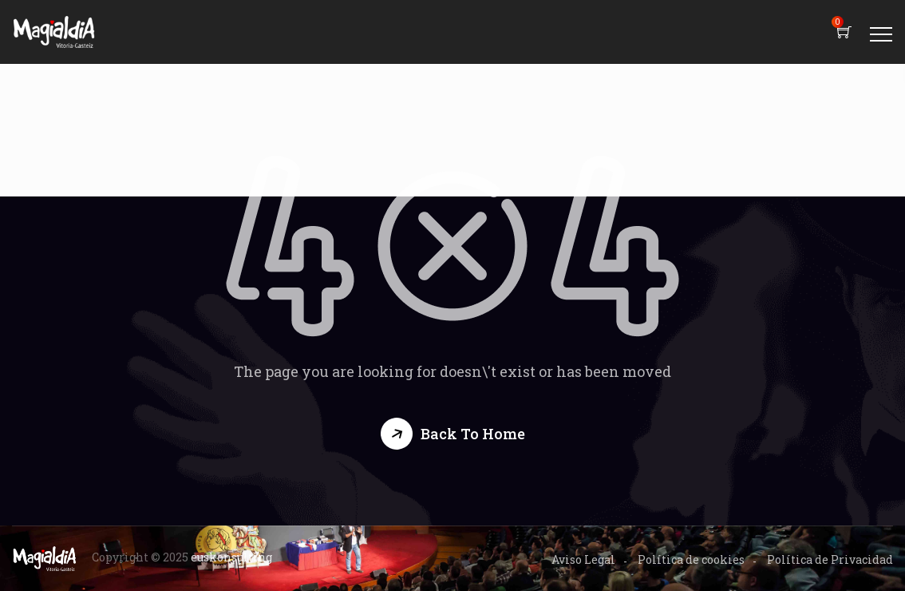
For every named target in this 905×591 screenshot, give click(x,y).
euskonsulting (231, 557)
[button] (453, 433)
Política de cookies (691, 559)
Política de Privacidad (830, 559)
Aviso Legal (583, 559)
